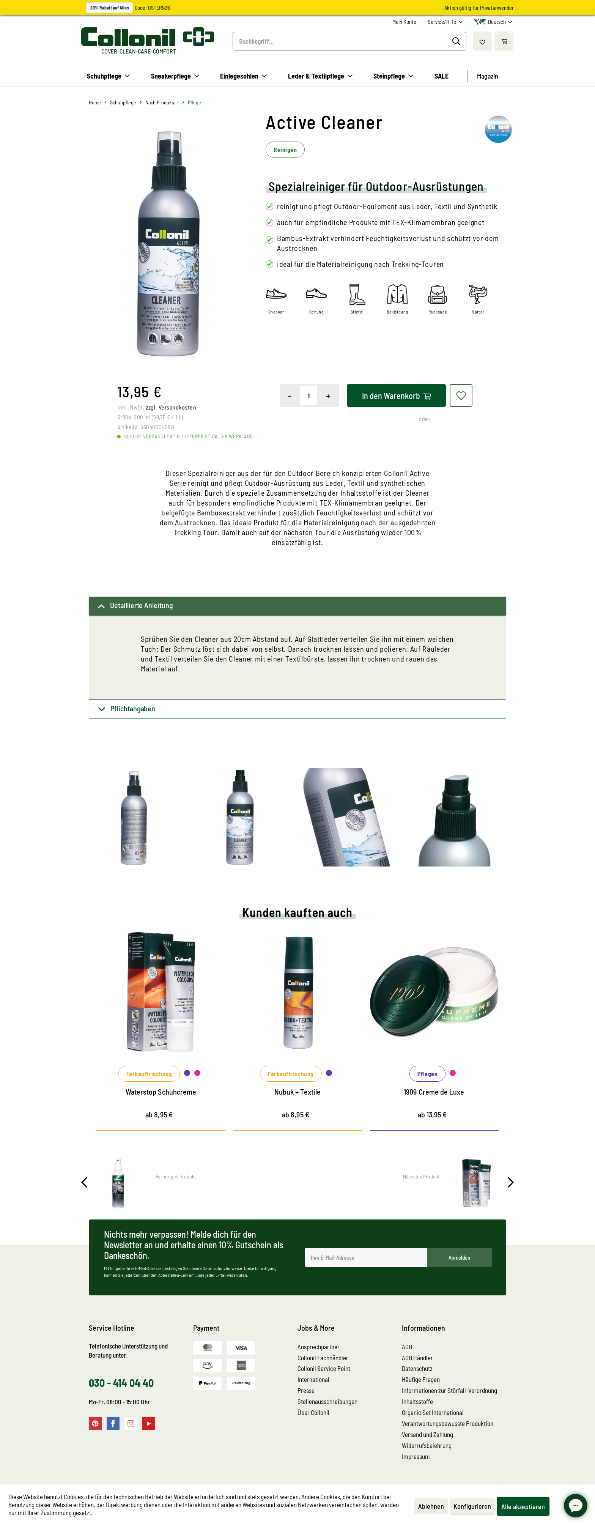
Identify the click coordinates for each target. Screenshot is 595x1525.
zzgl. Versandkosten (171, 407)
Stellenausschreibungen (327, 1401)
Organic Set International (433, 1412)
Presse (306, 1390)
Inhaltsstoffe (417, 1401)
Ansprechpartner (319, 1346)
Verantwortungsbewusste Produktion (447, 1423)
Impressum (416, 1456)
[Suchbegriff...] (349, 41)
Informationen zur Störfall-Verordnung (449, 1390)
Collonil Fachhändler (323, 1357)
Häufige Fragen (421, 1379)
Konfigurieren (472, 1506)
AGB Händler (417, 1357)
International (313, 1379)
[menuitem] (404, 22)
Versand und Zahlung (427, 1434)
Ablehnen (431, 1506)
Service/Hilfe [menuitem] (442, 21)
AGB (407, 1346)
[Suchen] (457, 41)
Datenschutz (417, 1368)
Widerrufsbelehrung (427, 1445)
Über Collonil (313, 1412)
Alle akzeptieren (523, 1506)
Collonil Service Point (324, 1368)
